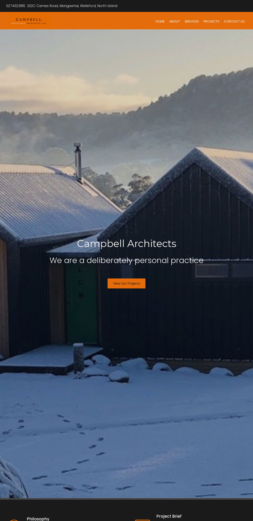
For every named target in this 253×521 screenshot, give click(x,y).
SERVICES (192, 21)
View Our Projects (126, 283)
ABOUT (174, 21)
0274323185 (15, 6)
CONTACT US (234, 21)
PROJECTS (211, 21)
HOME (160, 21)
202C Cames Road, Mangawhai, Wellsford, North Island (71, 6)
